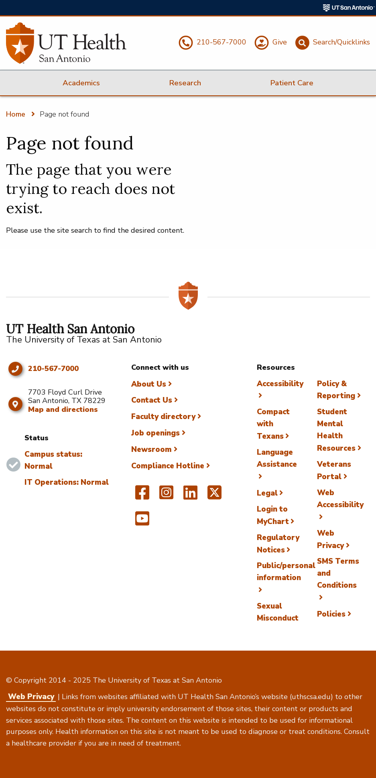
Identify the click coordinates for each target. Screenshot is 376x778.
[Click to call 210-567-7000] (15, 369)
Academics (81, 83)
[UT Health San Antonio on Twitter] (214, 496)
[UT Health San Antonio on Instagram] (166, 496)
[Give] (269, 43)
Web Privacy (31, 696)
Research (185, 83)
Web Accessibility (340, 499)
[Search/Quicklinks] (331, 43)
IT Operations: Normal (66, 482)
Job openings (155, 433)
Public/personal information (286, 571)
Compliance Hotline (167, 466)
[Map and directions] (15, 404)
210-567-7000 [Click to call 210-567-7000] (53, 369)
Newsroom (151, 449)
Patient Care (291, 83)
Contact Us (151, 400)
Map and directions (63, 409)
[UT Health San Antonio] (66, 43)
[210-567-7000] (211, 43)
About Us (148, 384)
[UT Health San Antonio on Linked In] (190, 496)
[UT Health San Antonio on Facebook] (142, 496)
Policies (331, 614)
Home (15, 114)
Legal (267, 493)
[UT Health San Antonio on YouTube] (142, 522)
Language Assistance (277, 458)
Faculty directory (163, 416)
